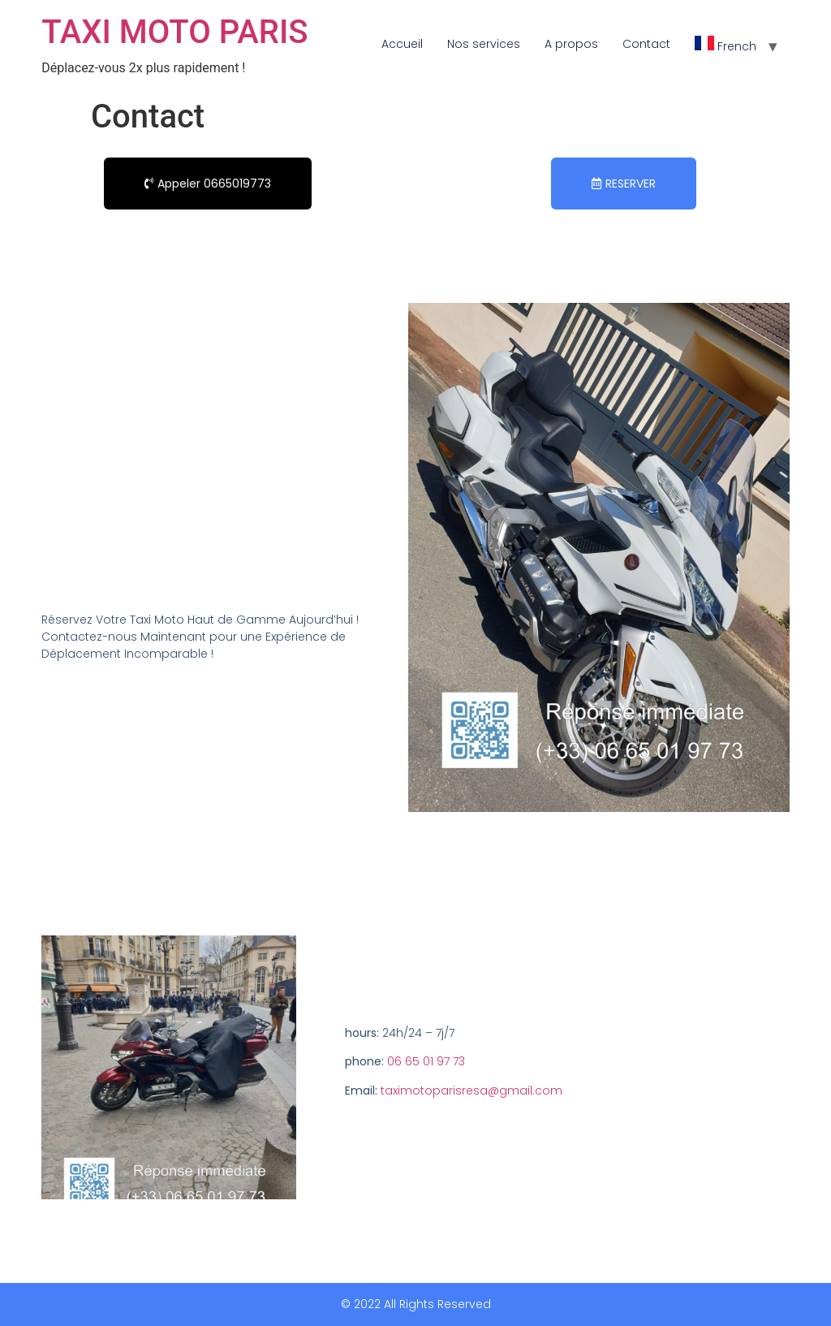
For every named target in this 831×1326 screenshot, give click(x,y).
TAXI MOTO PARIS (174, 32)
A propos (571, 44)
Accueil (402, 44)
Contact (646, 44)
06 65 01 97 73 (426, 1061)
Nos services (483, 44)
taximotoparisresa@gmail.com (471, 1090)
